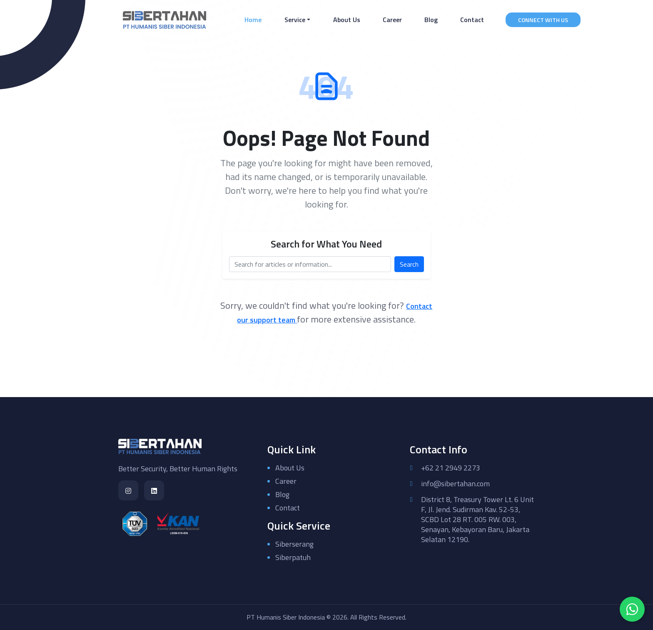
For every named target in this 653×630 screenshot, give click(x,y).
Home (254, 19)
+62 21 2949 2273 (450, 468)
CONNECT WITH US (543, 19)
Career (392, 20)
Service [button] (294, 20)
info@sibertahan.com (455, 484)
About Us (346, 20)
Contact (472, 20)
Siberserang (294, 544)
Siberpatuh (293, 557)
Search (409, 264)
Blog (431, 20)
